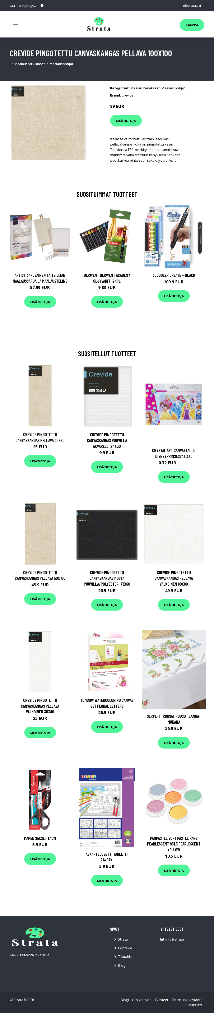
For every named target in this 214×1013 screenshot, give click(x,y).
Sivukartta (194, 1005)
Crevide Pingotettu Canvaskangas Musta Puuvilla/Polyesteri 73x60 (107, 578)
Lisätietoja (126, 121)
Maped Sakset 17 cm (40, 838)
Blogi (122, 965)
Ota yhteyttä (142, 1000)
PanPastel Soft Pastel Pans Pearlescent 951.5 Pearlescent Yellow (173, 843)
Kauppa (192, 25)
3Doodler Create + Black (174, 275)
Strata (123, 939)
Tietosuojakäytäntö (187, 1000)
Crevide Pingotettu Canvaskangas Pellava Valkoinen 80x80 (174, 578)
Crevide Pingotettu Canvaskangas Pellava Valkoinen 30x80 (40, 705)
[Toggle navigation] (15, 24)
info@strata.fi (192, 6)
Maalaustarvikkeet (29, 64)
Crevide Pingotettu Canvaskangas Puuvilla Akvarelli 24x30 (107, 440)
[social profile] (42, 6)
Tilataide (125, 956)
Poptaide (125, 948)
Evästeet (161, 1000)
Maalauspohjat (62, 64)
